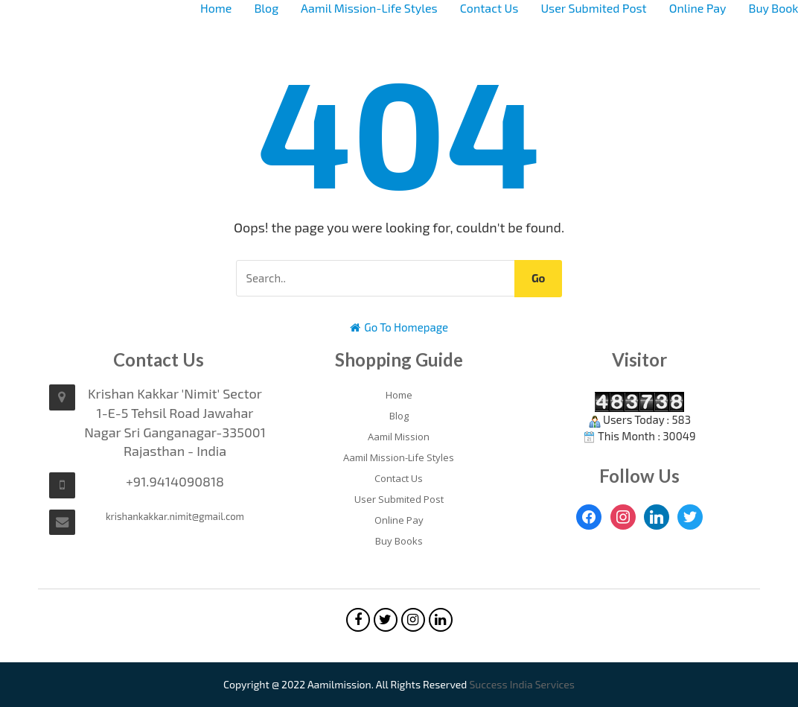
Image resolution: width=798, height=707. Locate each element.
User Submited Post (593, 8)
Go (539, 278)
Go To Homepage (399, 327)
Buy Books (399, 541)
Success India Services (522, 684)
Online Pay (698, 8)
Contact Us (489, 8)
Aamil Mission (399, 436)
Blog (266, 8)
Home (216, 8)
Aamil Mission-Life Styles (369, 8)
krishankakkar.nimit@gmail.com (175, 516)
